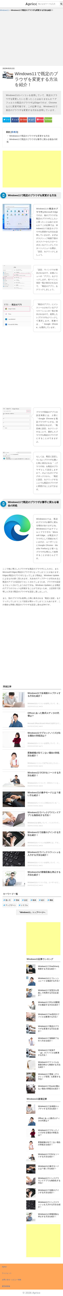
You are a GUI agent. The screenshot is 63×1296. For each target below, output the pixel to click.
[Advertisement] (24, 40)
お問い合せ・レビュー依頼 (11, 1280)
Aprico (31, 4)
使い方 (7, 900)
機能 (50, 900)
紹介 (42, 900)
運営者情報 (6, 1286)
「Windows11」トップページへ (31, 912)
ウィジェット (7, 1273)
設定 (25, 900)
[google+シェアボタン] (23, 119)
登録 (16, 900)
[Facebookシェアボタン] (15, 119)
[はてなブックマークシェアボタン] (31, 119)
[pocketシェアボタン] (40, 119)
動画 (33, 900)
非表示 (14, 132)
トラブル (23, 905)
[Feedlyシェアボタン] (48, 119)
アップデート (9, 905)
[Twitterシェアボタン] (6, 119)
